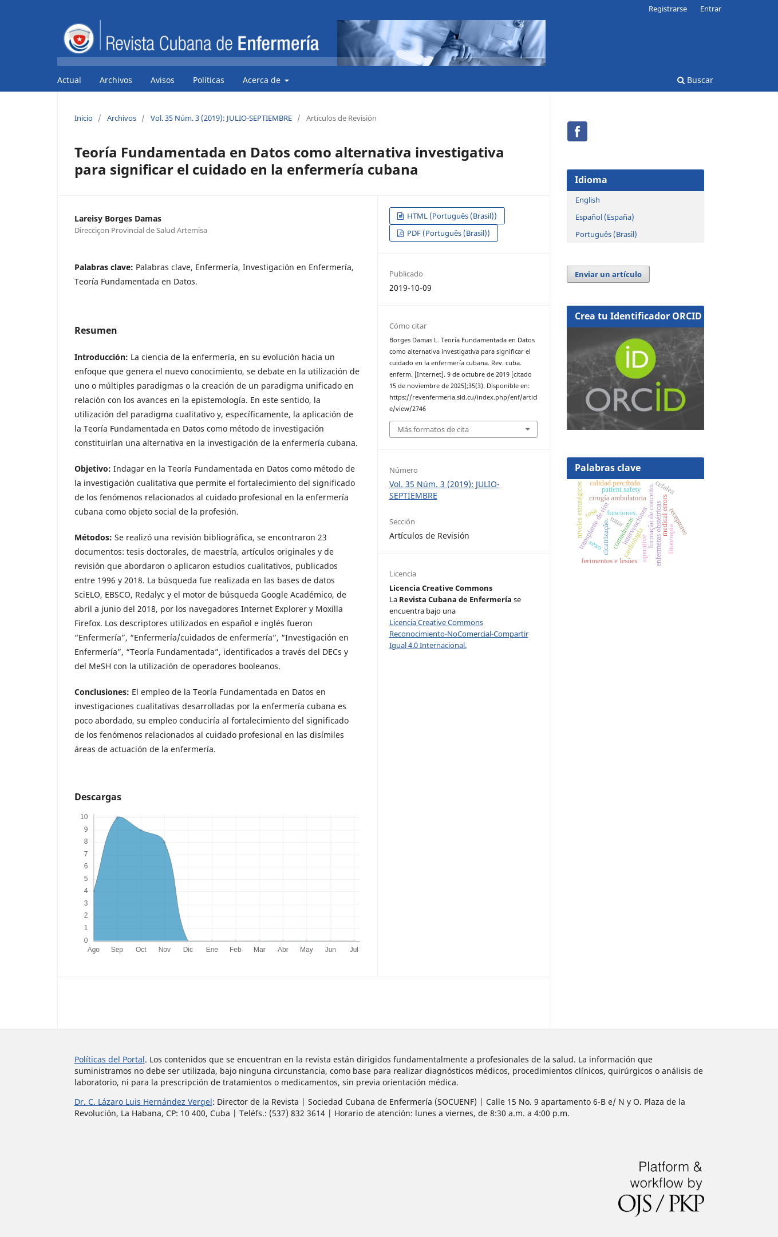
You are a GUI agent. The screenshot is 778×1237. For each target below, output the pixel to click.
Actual (69, 79)
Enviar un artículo (608, 274)
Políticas (208, 79)
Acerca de (263, 79)
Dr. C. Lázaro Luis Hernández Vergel (143, 1101)
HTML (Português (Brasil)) (451, 216)
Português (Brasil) (606, 234)
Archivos (116, 79)
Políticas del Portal (109, 1059)
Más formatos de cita (433, 429)
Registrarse (668, 8)
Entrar (710, 8)
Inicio (83, 118)
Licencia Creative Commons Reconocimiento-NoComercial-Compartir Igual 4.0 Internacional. (458, 633)
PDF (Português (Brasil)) (447, 233)
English (587, 200)
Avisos (163, 79)
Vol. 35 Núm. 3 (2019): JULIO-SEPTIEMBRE (221, 118)
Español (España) (604, 217)
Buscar (695, 79)
